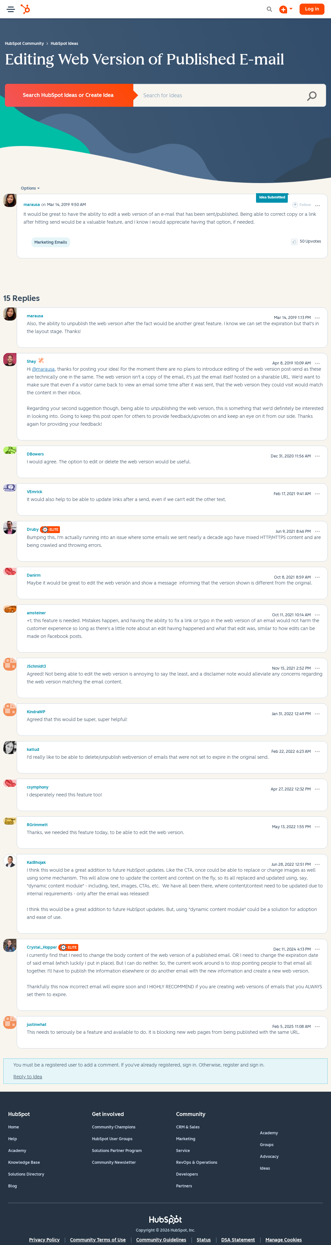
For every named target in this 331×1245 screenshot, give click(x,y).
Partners (184, 1186)
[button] (317, 205)
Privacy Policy (44, 1240)
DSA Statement (238, 1240)
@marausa (43, 369)
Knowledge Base (24, 1162)
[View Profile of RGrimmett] (37, 824)
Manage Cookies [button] (284, 1240)
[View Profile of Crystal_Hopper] (42, 946)
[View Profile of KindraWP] (36, 711)
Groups (267, 1145)
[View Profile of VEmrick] (34, 491)
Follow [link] (305, 205)
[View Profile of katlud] (33, 749)
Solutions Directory (26, 1174)
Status (204, 1240)
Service (183, 1150)
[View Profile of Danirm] (34, 574)
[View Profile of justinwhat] (36, 1024)
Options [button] (28, 188)
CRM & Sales (188, 1127)
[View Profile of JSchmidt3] (36, 665)
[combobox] (229, 95)
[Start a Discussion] (285, 9)
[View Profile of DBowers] (35, 453)
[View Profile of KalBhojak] (36, 861)
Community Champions (114, 1127)
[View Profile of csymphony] (37, 786)
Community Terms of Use (98, 1240)
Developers (187, 1174)
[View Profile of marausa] (32, 204)
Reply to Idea (27, 1077)
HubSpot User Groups (112, 1139)
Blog (12, 1186)
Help (12, 1139)
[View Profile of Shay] (31, 360)
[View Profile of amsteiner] (36, 612)
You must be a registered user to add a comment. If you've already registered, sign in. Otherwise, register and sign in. (139, 1065)
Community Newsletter (114, 1162)
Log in (312, 9)
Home (13, 1127)
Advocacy (269, 1156)
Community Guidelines (161, 1240)
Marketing (185, 1139)
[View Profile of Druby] (33, 528)
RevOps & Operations (196, 1162)
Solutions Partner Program (117, 1150)
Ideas (265, 1168)
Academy (17, 1150)
